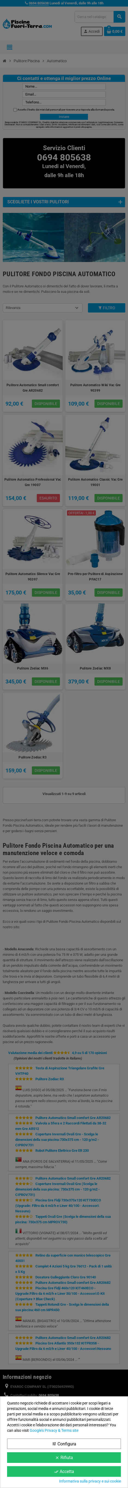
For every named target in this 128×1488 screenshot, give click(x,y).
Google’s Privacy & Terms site (54, 1430)
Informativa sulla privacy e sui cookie (90, 1481)
